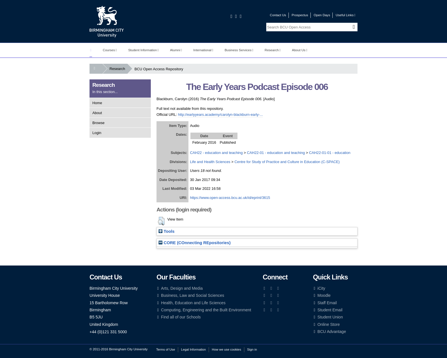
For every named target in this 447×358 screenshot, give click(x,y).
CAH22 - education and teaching (216, 153)
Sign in (252, 349)
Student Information (143, 50)
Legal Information (193, 349)
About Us (299, 50)
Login (96, 133)
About (97, 113)
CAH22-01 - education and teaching (276, 153)
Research (273, 50)
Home (97, 103)
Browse (98, 123)
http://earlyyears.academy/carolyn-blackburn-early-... (220, 114)
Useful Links (345, 15)
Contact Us (278, 15)
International (203, 50)
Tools (166, 231)
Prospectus (300, 15)
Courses (110, 50)
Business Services (239, 50)
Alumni (176, 50)
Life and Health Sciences (210, 162)
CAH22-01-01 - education (329, 153)
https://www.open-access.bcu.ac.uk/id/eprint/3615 (230, 198)
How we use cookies (226, 349)
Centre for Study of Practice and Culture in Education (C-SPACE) (287, 162)
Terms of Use (165, 349)
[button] (161, 221)
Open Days (322, 15)
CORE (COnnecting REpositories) (195, 242)
